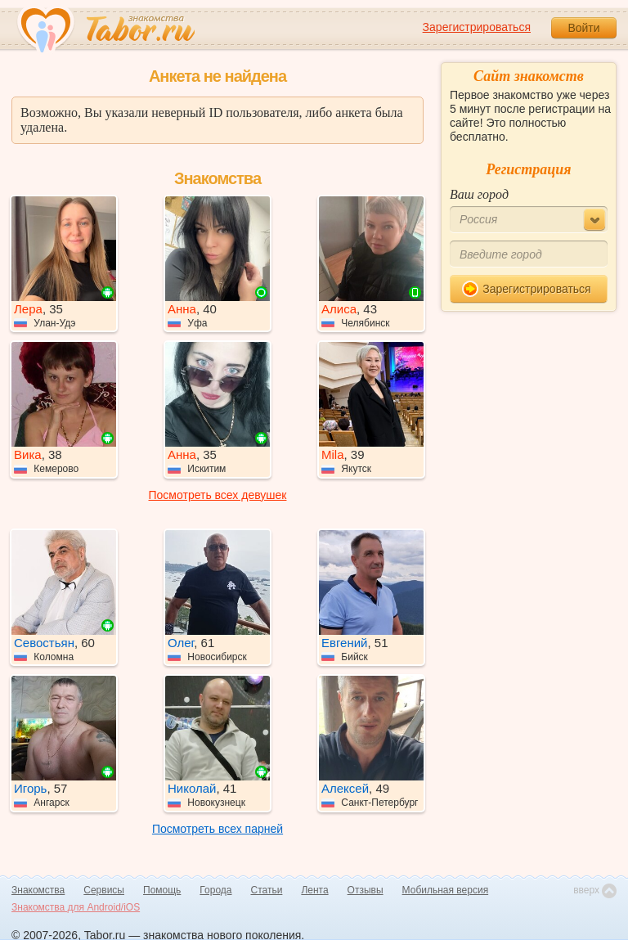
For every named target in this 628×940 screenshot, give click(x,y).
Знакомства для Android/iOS (75, 907)
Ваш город (479, 194)
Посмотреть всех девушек (218, 494)
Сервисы (103, 890)
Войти (583, 27)
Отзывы (366, 890)
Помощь (162, 890)
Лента (314, 890)
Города (215, 890)
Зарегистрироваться (477, 27)
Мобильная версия (445, 890)
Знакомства (38, 890)
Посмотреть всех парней (217, 828)
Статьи (267, 890)
